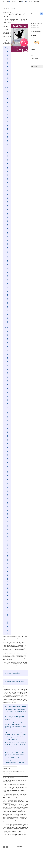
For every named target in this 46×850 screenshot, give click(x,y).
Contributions (37, 1)
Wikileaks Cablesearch (35, 58)
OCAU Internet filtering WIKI (9, 780)
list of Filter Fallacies (11, 662)
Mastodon (33, 49)
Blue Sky (32, 52)
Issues (8, 1)
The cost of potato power (35, 27)
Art (26, 1)
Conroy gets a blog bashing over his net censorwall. (14, 784)
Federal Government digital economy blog (12, 790)
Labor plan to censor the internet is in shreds (14, 699)
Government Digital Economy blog (12, 20)
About (30, 1)
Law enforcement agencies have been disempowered (15, 689)
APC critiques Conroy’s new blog (10, 766)
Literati (21, 1)
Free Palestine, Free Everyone (36, 23)
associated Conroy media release (19, 636)
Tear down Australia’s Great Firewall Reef (16, 811)
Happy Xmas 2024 (34, 25)
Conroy (15, 665)
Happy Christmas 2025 (35, 21)
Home (3, 1)
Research (14, 1)
